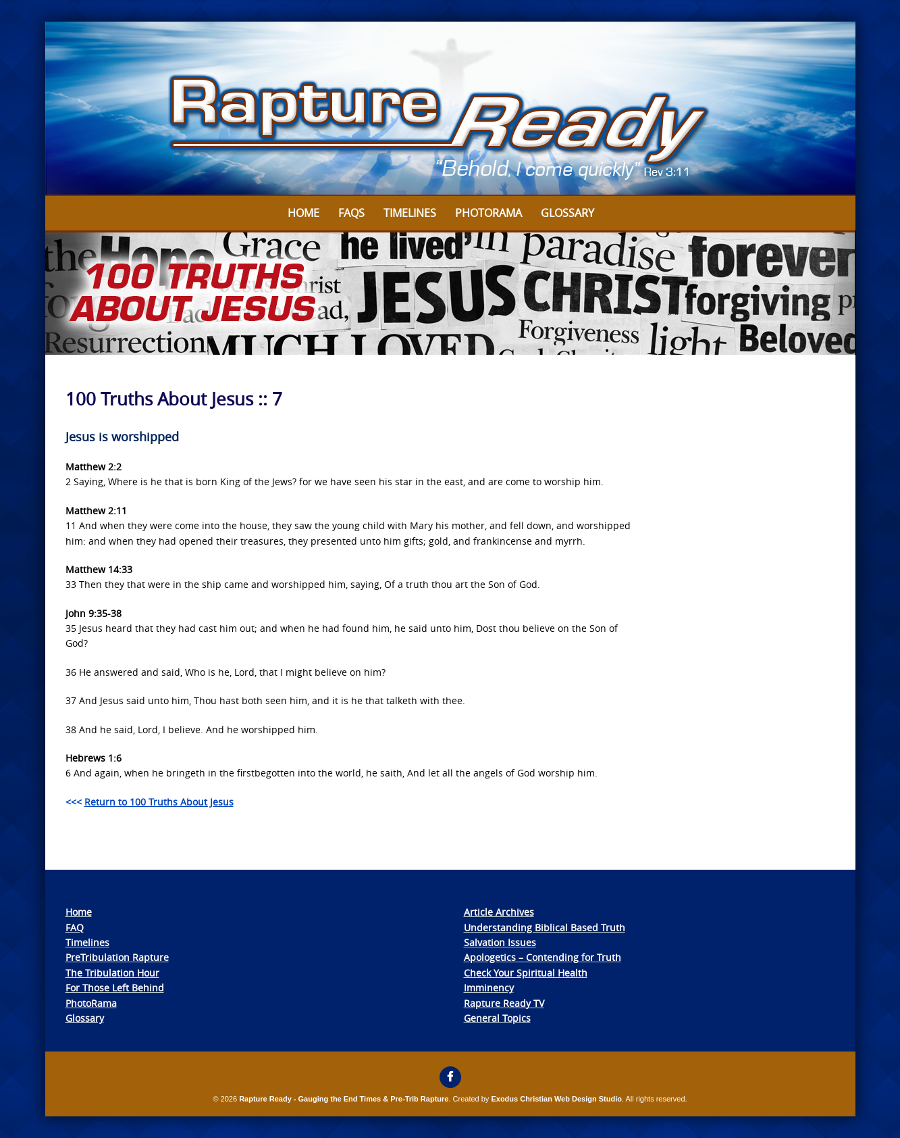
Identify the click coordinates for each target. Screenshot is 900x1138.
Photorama (488, 212)
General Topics (497, 1018)
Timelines (409, 212)
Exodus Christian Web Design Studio (556, 1099)
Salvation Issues (500, 942)
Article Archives (499, 912)
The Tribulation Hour (112, 972)
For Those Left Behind (114, 987)
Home (303, 212)
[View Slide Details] (450, 109)
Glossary (567, 212)
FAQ (74, 927)
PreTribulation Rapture (117, 957)
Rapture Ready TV (504, 1003)
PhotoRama (91, 1003)
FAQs (351, 212)
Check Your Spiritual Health (525, 972)
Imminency (489, 987)
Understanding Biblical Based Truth (544, 927)
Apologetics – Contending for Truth (542, 957)
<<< (149, 801)
